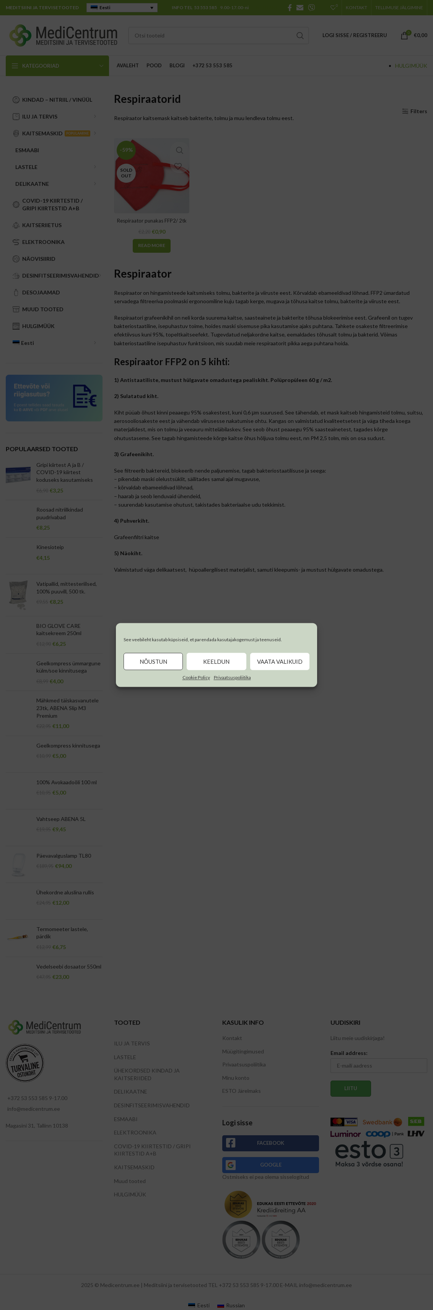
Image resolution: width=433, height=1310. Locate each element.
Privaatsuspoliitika (232, 677)
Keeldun (216, 661)
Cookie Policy (196, 677)
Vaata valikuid (280, 661)
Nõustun (153, 661)
